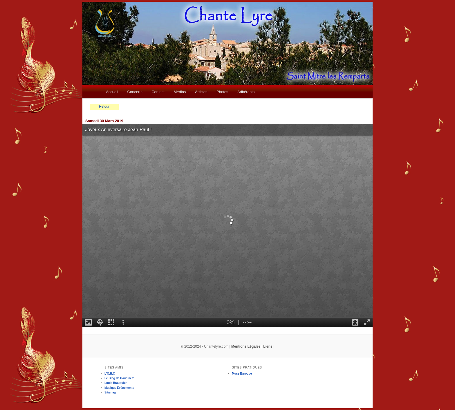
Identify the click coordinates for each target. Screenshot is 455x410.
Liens (267, 346)
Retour (104, 106)
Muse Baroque (242, 373)
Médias (180, 92)
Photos (222, 92)
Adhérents (245, 92)
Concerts (134, 92)
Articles (201, 92)
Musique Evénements (119, 387)
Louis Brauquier (115, 382)
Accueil (112, 92)
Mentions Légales (246, 346)
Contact (158, 92)
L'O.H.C (109, 373)
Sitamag (110, 392)
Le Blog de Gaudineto (119, 378)
